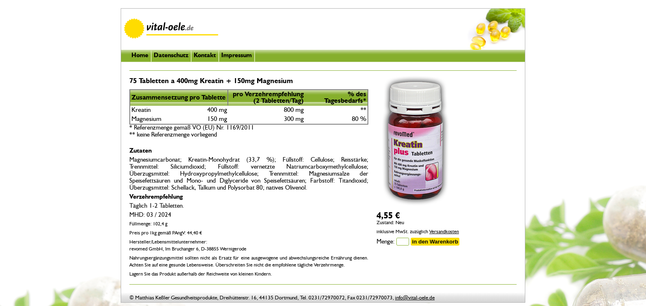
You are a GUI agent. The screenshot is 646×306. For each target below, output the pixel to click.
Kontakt (205, 56)
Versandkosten (444, 232)
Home (139, 56)
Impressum (236, 56)
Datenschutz (171, 56)
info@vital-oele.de (415, 298)
